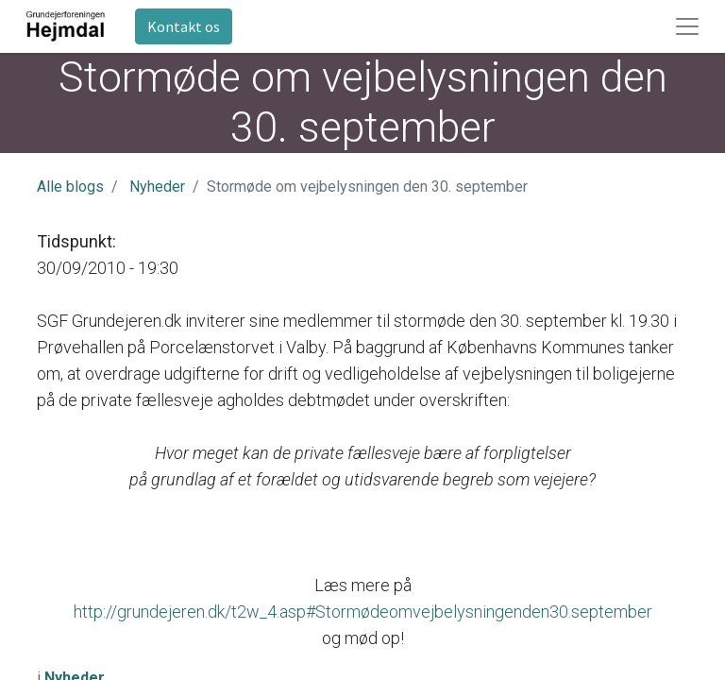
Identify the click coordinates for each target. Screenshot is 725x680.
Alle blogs (70, 187)
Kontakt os (183, 26)
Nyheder (157, 187)
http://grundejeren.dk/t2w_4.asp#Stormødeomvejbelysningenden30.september (363, 611)
